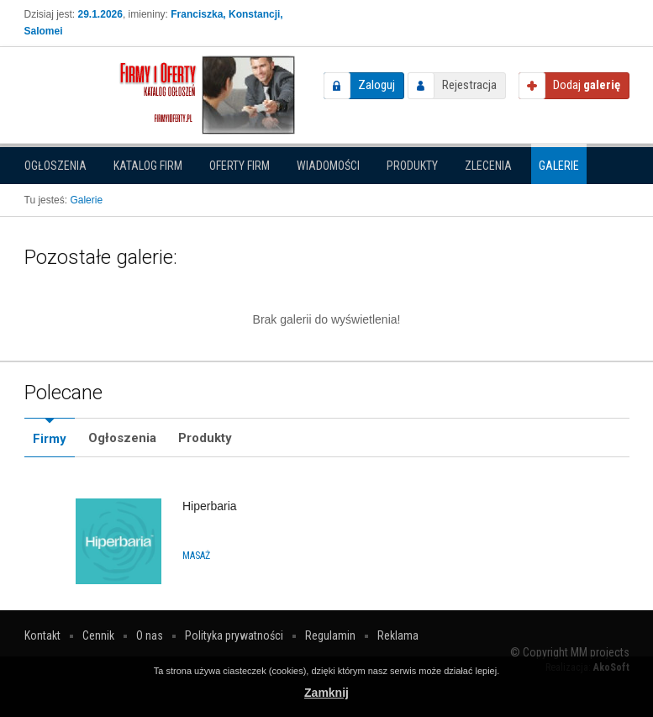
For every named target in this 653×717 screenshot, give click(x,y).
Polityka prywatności (234, 635)
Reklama (398, 635)
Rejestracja (469, 84)
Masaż (196, 555)
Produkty (412, 165)
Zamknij (326, 692)
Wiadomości (328, 165)
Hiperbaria (209, 506)
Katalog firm (147, 165)
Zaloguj (376, 84)
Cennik (98, 635)
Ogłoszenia (55, 165)
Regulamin (330, 635)
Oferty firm (239, 165)
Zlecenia (488, 165)
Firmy (49, 438)
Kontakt (42, 635)
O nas (149, 635)
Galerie (559, 165)
